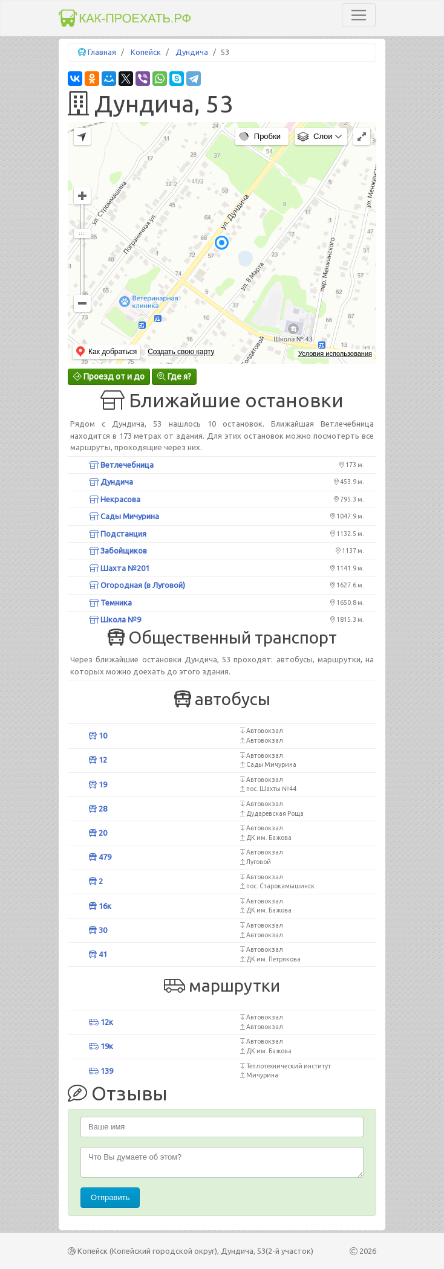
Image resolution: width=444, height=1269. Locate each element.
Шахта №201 (119, 568)
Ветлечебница (121, 464)
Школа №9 (115, 619)
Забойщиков (118, 550)
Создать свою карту (181, 351)
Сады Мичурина (124, 516)
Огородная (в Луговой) (137, 585)
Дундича (191, 52)
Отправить (110, 1197)
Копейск (146, 52)
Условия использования (335, 353)
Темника (110, 602)
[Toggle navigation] (359, 15)
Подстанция (117, 533)
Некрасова (114, 499)
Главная (102, 52)
